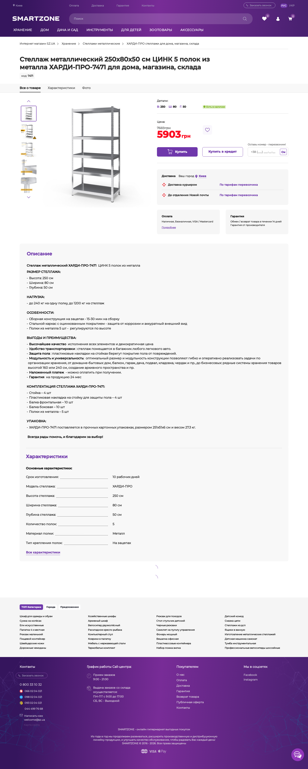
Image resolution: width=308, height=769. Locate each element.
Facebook (250, 675)
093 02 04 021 (33, 702)
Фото (86, 88)
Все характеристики (43, 552)
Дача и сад (67, 30)
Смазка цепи (232, 620)
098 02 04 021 (33, 696)
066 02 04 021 (33, 691)
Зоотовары (160, 30)
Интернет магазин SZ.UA (37, 44)
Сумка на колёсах (30, 620)
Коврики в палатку (99, 638)
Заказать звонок (260, 5)
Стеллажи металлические (101, 44)
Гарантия (122, 5)
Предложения (69, 607)
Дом (44, 30)
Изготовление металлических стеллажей (250, 634)
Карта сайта (32, 724)
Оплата (74, 5)
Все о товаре (30, 88)
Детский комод (234, 616)
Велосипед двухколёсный (104, 625)
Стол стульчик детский (170, 620)
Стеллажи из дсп (235, 625)
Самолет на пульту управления (175, 629)
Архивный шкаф (98, 620)
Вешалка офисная (167, 638)
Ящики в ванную (235, 629)
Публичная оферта (190, 702)
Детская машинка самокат (241, 638)
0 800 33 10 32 (31, 684)
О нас (180, 674)
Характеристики (61, 88)
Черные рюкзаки (166, 625)
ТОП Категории (31, 607)
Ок (283, 152)
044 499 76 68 (34, 708)
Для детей (131, 30)
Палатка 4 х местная (32, 629)
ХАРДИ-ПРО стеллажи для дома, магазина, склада (163, 44)
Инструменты (99, 30)
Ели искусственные (32, 625)
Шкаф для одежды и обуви (36, 616)
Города (50, 607)
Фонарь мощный (166, 634)
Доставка (98, 5)
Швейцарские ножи (32, 643)
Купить (177, 152)
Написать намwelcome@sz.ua (32, 717)
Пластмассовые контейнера (173, 643)
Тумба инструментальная (240, 643)
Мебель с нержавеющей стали (107, 643)
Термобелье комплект (101, 647)
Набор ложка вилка (168, 647)
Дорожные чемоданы (33, 647)
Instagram (251, 679)
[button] (28, 101)
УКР (291, 5)
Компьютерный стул (100, 634)
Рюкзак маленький (31, 634)
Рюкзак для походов (169, 616)
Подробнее (169, 227)
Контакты (148, 5)
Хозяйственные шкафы (102, 616)
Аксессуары (192, 30)
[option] (29, 114)
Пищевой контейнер (32, 638)
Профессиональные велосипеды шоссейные (252, 647)
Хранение (22, 30)
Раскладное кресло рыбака (105, 629)
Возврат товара (187, 696)
